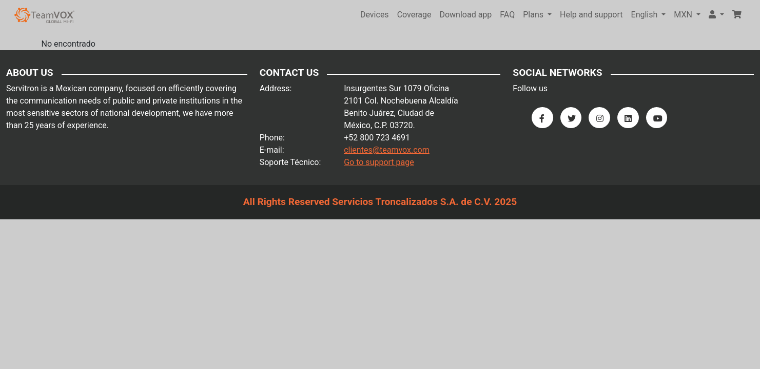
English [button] (645, 14)
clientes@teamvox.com (387, 150)
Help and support (591, 14)
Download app (465, 14)
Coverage (414, 14)
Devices (374, 14)
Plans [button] (534, 14)
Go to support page (379, 162)
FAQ (507, 14)
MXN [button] (684, 14)
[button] (716, 15)
